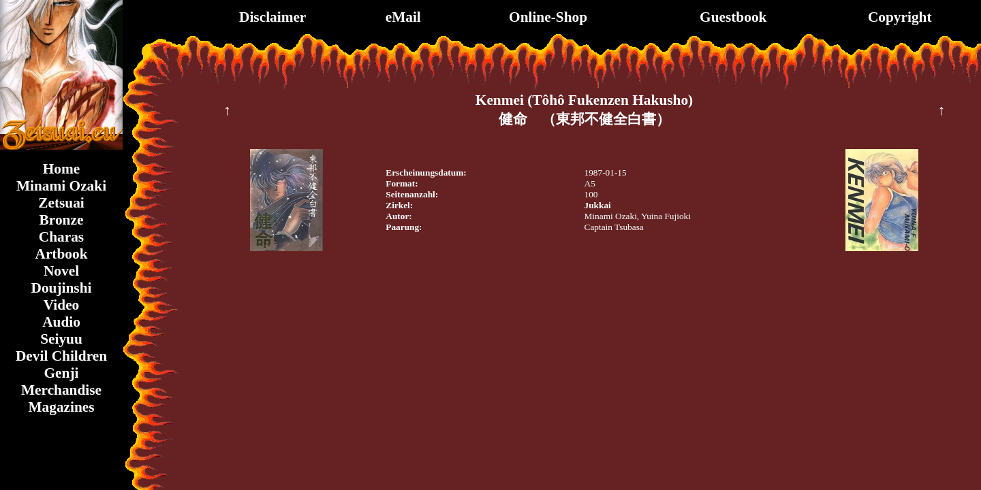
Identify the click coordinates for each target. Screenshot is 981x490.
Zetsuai (61, 203)
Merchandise (61, 390)
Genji (61, 373)
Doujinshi (61, 288)
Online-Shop (548, 17)
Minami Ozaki (61, 186)
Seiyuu (61, 339)
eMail (403, 17)
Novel (61, 271)
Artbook (61, 254)
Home (61, 169)
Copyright (900, 17)
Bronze (62, 220)
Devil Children (61, 356)
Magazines (61, 407)
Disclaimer (272, 17)
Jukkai (598, 205)
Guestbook (733, 17)
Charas (61, 237)
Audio (61, 322)
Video (62, 305)
